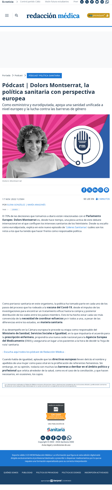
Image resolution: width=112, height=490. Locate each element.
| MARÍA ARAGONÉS (37, 204)
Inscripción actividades (56, 478)
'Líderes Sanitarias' (76, 226)
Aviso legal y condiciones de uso (56, 445)
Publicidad (40, 472)
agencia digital (45, 486)
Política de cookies (85, 472)
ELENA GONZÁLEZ (16, 204)
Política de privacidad (61, 472)
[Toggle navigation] (6, 15)
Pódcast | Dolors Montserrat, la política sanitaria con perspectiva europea (48, 91)
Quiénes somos (24, 472)
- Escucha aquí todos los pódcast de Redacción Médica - (34, 351)
